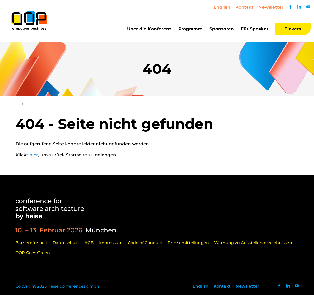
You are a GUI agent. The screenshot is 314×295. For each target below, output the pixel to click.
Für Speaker (254, 28)
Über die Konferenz (149, 28)
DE (18, 104)
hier (33, 154)
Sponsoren (221, 28)
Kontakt (244, 7)
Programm (190, 28)
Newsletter (270, 7)
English (221, 7)
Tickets (293, 28)
